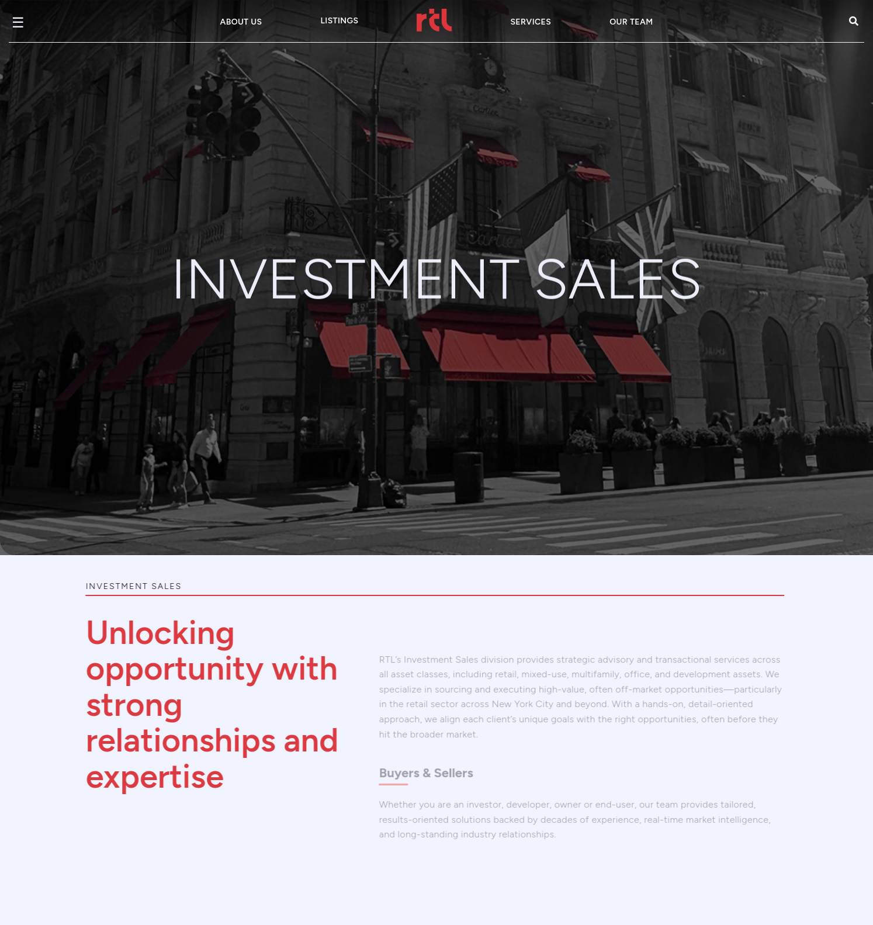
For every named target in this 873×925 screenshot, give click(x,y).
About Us (241, 22)
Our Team (631, 22)
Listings (339, 21)
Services (530, 22)
